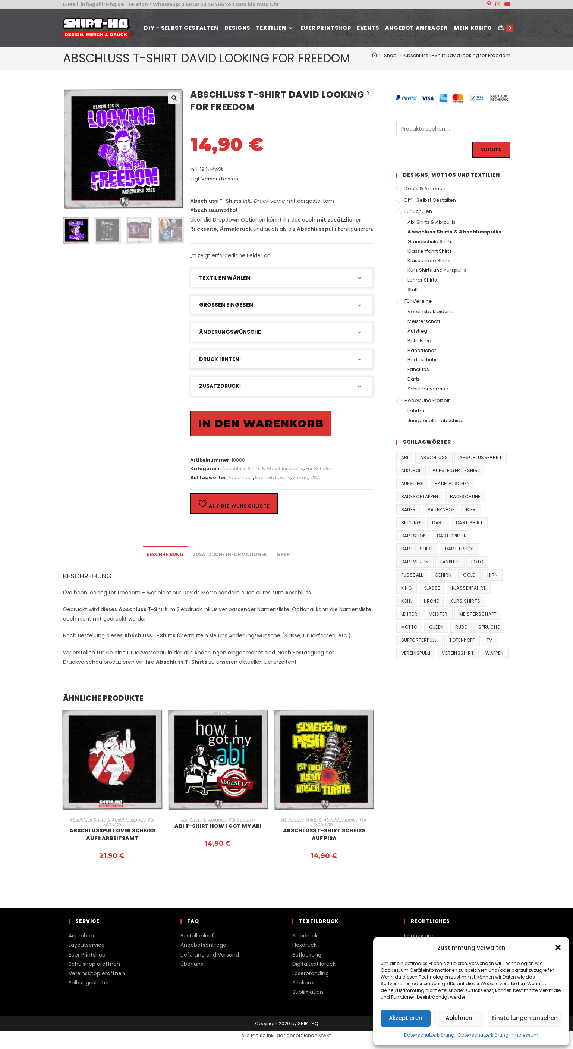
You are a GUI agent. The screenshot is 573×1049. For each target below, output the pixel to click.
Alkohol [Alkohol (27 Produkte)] (411, 470)
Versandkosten (219, 179)
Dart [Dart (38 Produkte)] (438, 522)
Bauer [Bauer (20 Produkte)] (408, 509)
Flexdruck (304, 945)
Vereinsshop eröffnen (97, 973)
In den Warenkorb (261, 423)
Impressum (525, 1035)
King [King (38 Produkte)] (406, 588)
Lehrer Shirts (422, 279)
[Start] (374, 55)
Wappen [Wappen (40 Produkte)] (494, 653)
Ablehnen (459, 1018)
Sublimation (307, 992)
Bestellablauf (197, 935)
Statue (300, 477)
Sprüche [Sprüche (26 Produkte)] (489, 627)
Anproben (81, 935)
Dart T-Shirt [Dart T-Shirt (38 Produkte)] (417, 549)
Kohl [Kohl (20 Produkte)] (407, 601)
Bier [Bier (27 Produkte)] (471, 509)
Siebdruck (305, 935)
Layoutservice (87, 945)
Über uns (191, 964)
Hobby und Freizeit (427, 400)
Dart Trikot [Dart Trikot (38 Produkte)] (459, 549)
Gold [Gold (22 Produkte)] (469, 575)
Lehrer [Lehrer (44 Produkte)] (409, 614)
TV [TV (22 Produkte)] (489, 640)
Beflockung (306, 954)
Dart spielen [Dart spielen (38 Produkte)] (452, 536)
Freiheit (264, 477)
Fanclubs (418, 369)
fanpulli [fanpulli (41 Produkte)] (450, 562)
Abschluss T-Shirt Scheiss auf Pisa (324, 834)
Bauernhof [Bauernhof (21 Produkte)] (441, 509)
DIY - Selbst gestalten (430, 200)
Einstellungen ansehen (525, 1018)
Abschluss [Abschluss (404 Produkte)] (434, 457)
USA (315, 477)
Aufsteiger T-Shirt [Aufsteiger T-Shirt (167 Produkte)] (456, 470)
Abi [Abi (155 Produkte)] (405, 457)
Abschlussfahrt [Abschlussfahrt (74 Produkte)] (480, 457)
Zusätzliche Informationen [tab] (230, 554)
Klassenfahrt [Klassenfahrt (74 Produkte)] (469, 588)
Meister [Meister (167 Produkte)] (438, 614)
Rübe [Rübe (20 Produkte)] (461, 627)
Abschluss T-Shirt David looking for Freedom (457, 55)
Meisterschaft (423, 321)
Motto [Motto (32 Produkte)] (409, 627)
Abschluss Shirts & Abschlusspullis (262, 468)
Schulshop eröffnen (94, 964)
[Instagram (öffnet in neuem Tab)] (497, 4)
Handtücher (421, 350)
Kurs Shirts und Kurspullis (436, 270)
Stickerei (303, 982)
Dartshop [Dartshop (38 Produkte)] (413, 536)
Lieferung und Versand (209, 954)
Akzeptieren (405, 1018)
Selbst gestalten (90, 982)
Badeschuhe (422, 359)
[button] (558, 947)
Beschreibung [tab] (165, 554)
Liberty (282, 477)
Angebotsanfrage (203, 945)
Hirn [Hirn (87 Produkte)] (492, 575)
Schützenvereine (427, 388)
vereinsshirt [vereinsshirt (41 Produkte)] (458, 653)
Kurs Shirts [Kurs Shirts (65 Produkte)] (465, 601)
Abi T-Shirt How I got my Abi (218, 826)
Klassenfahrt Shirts (429, 251)
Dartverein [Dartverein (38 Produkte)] (415, 562)
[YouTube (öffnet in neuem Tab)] (506, 4)
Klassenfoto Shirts (428, 260)
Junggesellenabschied (435, 420)
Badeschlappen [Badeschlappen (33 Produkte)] (419, 496)
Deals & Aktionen (425, 188)
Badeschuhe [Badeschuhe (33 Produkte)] (465, 496)
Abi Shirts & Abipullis (204, 820)
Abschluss (240, 477)
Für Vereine (418, 301)
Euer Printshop (87, 954)
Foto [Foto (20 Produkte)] (477, 562)
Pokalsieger (422, 340)
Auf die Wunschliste (234, 504)
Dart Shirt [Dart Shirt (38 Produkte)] (469, 522)
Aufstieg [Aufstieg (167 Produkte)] (412, 483)
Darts (413, 379)
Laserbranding (310, 973)
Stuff (412, 289)
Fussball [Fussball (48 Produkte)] (412, 575)
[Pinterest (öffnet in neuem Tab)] (489, 4)
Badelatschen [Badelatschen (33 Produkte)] (452, 483)
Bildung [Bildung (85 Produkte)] (411, 522)
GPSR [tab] (283, 554)
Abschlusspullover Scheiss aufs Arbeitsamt (112, 834)
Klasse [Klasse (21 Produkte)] (432, 588)
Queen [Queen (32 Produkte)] (436, 627)
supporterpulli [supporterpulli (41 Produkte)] (419, 640)
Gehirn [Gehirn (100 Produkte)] (443, 575)
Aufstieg (417, 331)
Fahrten (416, 410)
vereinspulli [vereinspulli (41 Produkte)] (416, 653)
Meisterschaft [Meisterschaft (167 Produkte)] (478, 614)
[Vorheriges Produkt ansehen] (355, 93)
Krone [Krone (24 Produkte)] (431, 601)
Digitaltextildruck (314, 964)
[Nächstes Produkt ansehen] (368, 93)
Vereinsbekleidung (430, 311)
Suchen (491, 150)
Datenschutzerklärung (429, 1035)
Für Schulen (319, 468)
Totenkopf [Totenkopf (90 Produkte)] (462, 640)
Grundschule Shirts (430, 241)
